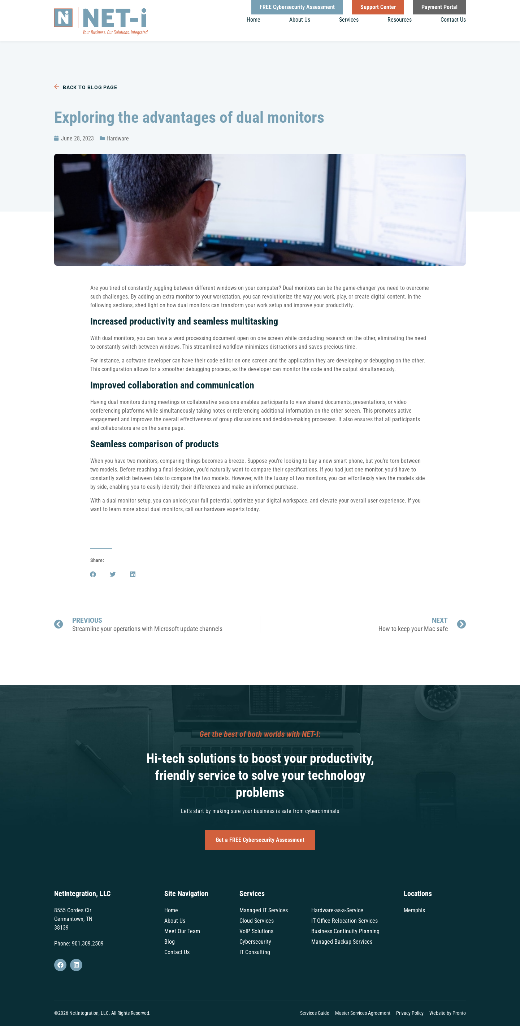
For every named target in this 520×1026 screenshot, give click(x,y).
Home (253, 19)
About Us (299, 19)
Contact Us (453, 19)
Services (349, 19)
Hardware (118, 138)
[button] (93, 574)
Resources (399, 19)
